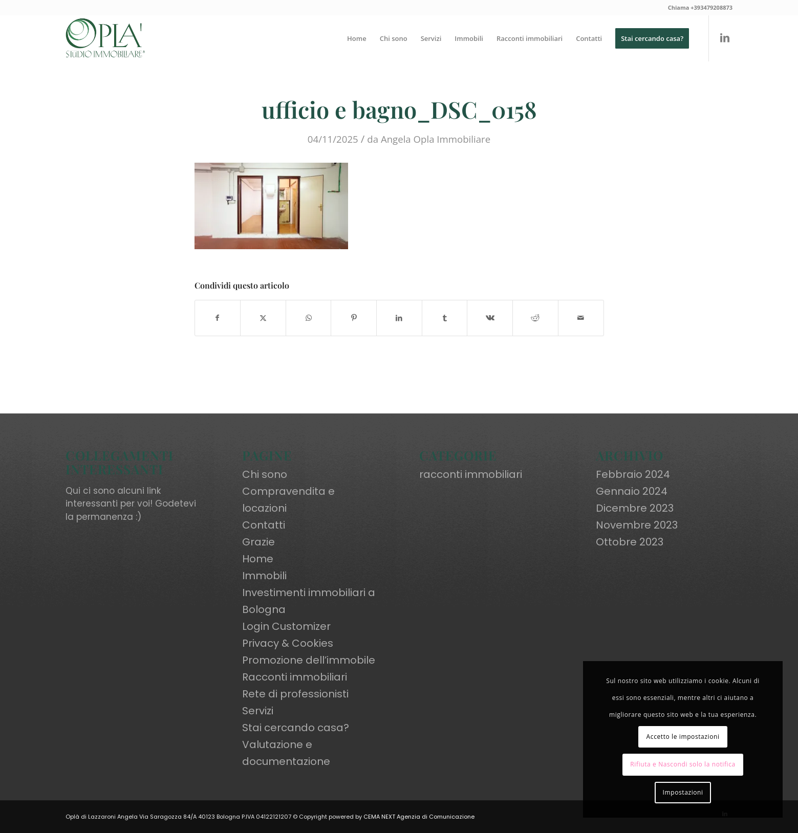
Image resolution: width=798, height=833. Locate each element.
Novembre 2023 (637, 525)
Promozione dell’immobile (308, 660)
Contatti (263, 525)
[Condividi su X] (263, 318)
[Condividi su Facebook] (218, 318)
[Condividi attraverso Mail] (580, 318)
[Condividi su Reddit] (535, 318)
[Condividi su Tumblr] (444, 318)
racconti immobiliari (470, 474)
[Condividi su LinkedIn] (399, 318)
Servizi (257, 711)
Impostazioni (683, 792)
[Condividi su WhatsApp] (308, 318)
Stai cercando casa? (295, 727)
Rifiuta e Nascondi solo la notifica (683, 764)
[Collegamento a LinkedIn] (724, 38)
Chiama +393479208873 (700, 7)
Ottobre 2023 (629, 542)
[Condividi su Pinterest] (353, 318)
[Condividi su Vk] (489, 318)
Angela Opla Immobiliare (435, 139)
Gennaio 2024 (631, 491)
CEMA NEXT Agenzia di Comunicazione (419, 817)
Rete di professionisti (295, 694)
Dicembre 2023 (635, 508)
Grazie (258, 542)
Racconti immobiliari (294, 677)
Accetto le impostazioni (683, 736)
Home (257, 559)
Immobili (264, 575)
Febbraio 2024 (633, 474)
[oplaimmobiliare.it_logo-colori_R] (106, 38)
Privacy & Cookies (287, 643)
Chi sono (264, 474)
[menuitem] (356, 38)
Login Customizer (286, 626)
